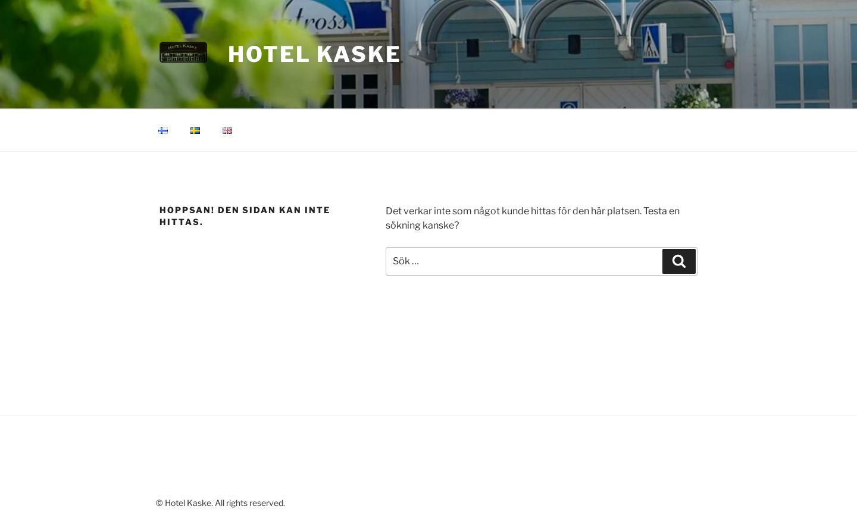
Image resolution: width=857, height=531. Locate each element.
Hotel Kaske (315, 54)
